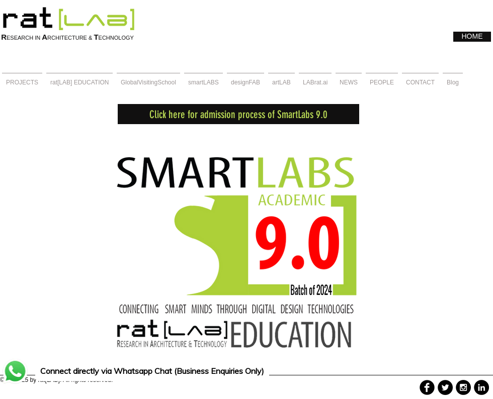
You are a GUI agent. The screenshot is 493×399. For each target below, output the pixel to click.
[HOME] (472, 37)
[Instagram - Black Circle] (463, 387)
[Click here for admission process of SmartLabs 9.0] (238, 114)
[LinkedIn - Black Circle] (481, 387)
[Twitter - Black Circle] (445, 387)
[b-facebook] (427, 387)
